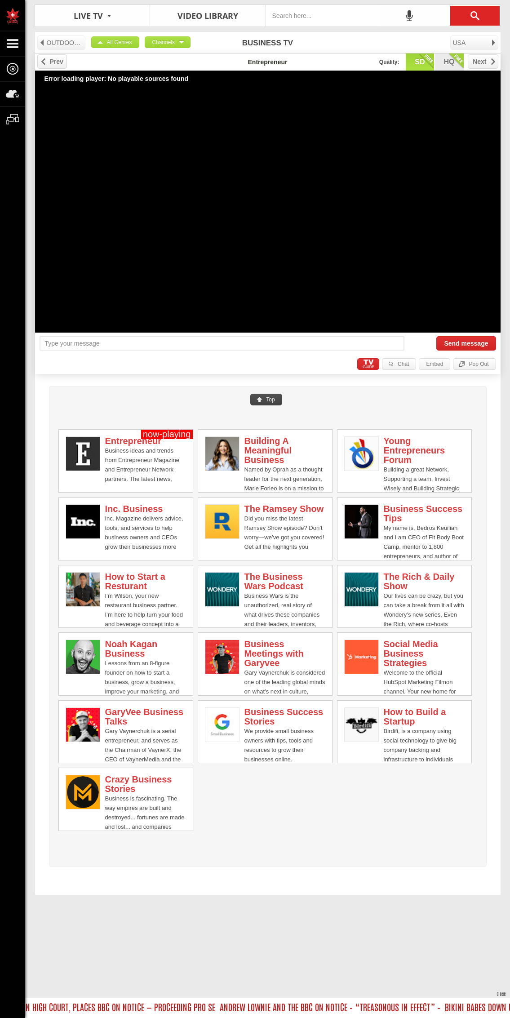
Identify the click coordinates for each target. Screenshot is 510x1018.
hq (454, 61)
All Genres (119, 42)
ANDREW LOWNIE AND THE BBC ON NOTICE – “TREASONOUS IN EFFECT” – (332, 1007)
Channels (163, 42)
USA (475, 42)
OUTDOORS (61, 42)
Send (466, 343)
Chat (403, 364)
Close (501, 993)
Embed (434, 364)
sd (424, 61)
